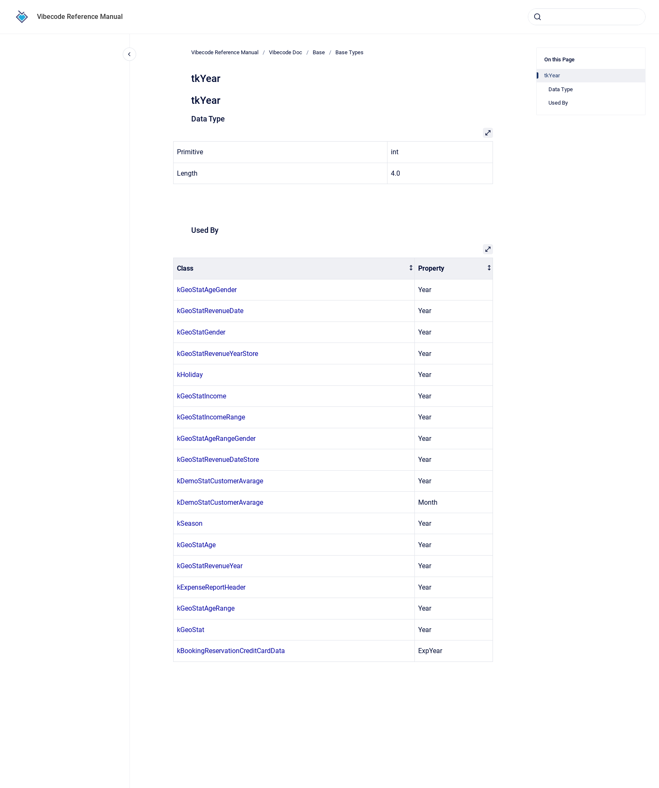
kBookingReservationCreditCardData (231, 651)
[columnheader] (294, 268)
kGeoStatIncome (201, 396)
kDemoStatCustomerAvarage (220, 481)
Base (319, 52)
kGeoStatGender (201, 332)
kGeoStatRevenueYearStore (217, 354)
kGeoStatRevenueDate (210, 311)
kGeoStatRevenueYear (210, 566)
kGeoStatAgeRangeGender (216, 439)
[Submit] (537, 17)
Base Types (349, 52)
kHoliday (190, 375)
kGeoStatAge (196, 545)
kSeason (190, 523)
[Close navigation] (129, 54)
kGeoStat (190, 630)
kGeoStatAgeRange (206, 608)
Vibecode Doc (285, 52)
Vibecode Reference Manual (80, 17)
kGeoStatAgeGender (207, 290)
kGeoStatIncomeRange (211, 417)
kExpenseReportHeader (211, 587)
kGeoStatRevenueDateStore (218, 460)
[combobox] (586, 17)
